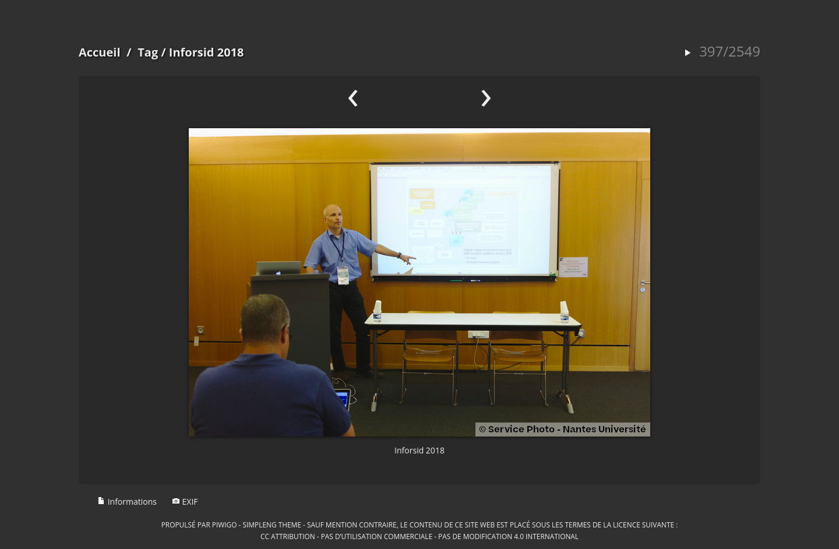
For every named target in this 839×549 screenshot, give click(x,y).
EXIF (185, 501)
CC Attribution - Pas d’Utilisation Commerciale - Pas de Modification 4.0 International (419, 536)
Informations (127, 501)
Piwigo (224, 524)
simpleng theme (272, 524)
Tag (148, 52)
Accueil (100, 52)
